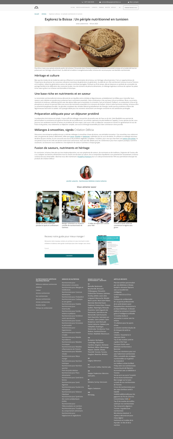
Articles (113, 7)
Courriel (47, 248)
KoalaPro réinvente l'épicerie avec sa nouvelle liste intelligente (124, 289)
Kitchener (105, 345)
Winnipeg (91, 395)
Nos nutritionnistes (42, 296)
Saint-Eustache (101, 315)
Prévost (107, 305)
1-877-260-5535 (89, 2)
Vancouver (103, 382)
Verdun (90, 334)
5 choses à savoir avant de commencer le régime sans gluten (123, 225)
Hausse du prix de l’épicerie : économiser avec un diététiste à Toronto (125, 370)
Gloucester (100, 343)
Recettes (107, 7)
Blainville (91, 286)
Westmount (105, 334)
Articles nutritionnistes (43, 302)
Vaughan (91, 354)
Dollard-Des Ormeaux (95, 293)
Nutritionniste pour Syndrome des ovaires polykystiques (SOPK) (72, 399)
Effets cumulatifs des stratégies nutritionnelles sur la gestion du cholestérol (124, 358)
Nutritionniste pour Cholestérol (73, 297)
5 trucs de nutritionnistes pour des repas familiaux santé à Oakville (124, 389)
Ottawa (102, 350)
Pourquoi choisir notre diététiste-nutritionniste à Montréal (122, 346)
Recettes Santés (41, 305)
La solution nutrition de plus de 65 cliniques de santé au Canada (124, 330)
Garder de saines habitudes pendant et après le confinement (47, 224)
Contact (38, 290)
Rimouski (105, 308)
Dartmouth (92, 367)
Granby (90, 296)
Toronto (97, 352)
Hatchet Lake (106, 367)
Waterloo (98, 354)
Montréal (91, 303)
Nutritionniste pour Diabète (71, 304)
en (119, 7)
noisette (77, 136)
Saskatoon (96, 388)
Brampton (91, 340)
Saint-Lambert (100, 320)
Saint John (91, 376)
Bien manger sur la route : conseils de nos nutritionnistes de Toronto (124, 382)
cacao (72, 136)
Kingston (98, 345)
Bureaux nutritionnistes (43, 299)
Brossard (100, 289)
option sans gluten (129, 139)
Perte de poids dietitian (70, 370)
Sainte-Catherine (93, 324)
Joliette (96, 296)
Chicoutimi (101, 291)
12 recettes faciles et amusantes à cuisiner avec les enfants (124, 318)
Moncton (105, 373)
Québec (90, 308)
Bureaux (101, 7)
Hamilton (91, 345)
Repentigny (98, 308)
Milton (97, 347)
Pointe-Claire (99, 305)
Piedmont (91, 305)
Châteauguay (92, 291)
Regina (90, 388)
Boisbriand (98, 286)
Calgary (90, 361)
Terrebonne (101, 329)
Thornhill (91, 352)
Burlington (99, 340)
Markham (91, 347)
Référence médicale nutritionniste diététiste (46, 285)
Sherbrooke (92, 329)
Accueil (73, 7)
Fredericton (98, 373)
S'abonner (69, 255)
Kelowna (91, 382)
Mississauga (104, 347)
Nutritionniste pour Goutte (71, 321)
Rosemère (91, 310)
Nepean (90, 350)
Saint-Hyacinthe (93, 317)
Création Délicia (84, 130)
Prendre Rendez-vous (131, 7)
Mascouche (99, 298)
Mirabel (106, 298)
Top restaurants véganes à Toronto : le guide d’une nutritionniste (123, 408)
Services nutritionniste (83, 7)
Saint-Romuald (101, 322)
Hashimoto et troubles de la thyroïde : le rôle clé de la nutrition (123, 422)
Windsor (105, 354)
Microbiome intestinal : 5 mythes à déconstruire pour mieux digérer (123, 415)
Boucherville (92, 289)
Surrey (96, 382)
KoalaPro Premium (84, 157)
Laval (101, 296)
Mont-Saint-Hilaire (104, 301)
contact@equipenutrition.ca (111, 2)
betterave (86, 136)
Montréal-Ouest (100, 303)
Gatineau (107, 293)
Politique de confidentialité (44, 308)
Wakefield (97, 334)
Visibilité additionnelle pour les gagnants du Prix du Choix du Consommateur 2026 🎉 (124, 396)
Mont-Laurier (92, 301)
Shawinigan (99, 327)
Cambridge (91, 343)
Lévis (105, 296)
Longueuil (91, 298)
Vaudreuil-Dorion (100, 331)
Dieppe (90, 373)
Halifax (98, 367)
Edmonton (97, 361)
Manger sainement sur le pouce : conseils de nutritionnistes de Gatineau (73, 225)
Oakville (96, 350)
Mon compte (134, 2)
